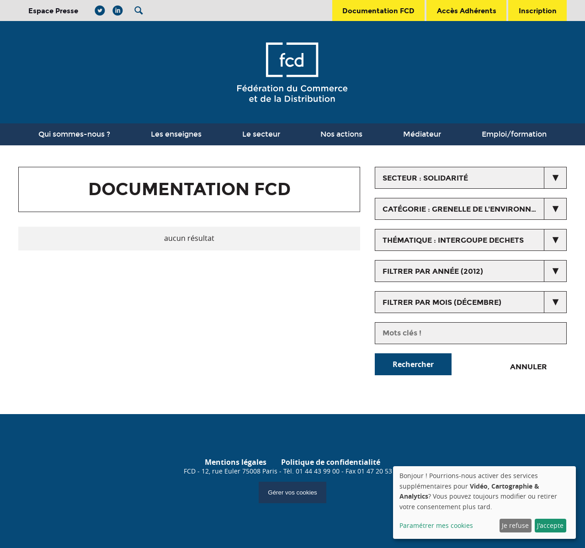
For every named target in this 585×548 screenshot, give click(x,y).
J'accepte (550, 525)
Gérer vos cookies (292, 492)
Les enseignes (176, 134)
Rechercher (413, 364)
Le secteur (261, 134)
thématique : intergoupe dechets (453, 240)
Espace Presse (53, 10)
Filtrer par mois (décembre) (442, 302)
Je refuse (515, 525)
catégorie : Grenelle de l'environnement (470, 209)
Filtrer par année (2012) (433, 271)
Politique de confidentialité (330, 462)
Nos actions (341, 134)
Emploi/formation (514, 134)
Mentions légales (235, 462)
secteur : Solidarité (425, 178)
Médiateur (422, 134)
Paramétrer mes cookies (436, 525)
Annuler (528, 366)
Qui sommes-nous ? (74, 134)
